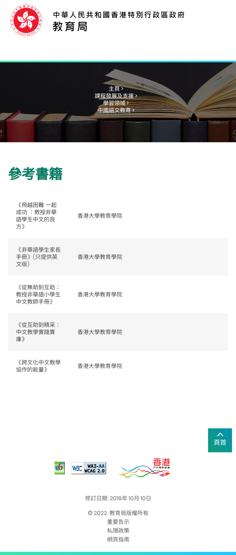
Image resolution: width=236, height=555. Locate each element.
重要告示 (118, 522)
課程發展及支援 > (116, 95)
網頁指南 (118, 539)
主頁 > (116, 88)
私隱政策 (118, 531)
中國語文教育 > (116, 110)
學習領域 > (116, 103)
